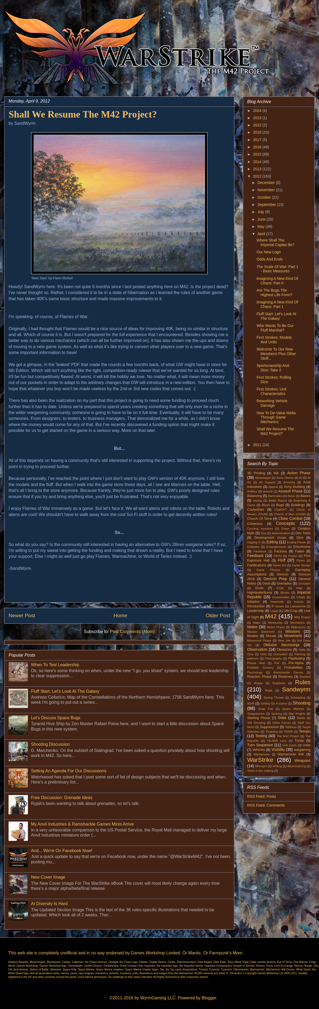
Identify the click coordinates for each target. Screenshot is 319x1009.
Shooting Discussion (50, 744)
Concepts (285, 523)
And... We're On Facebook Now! (61, 850)
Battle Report (278, 500)
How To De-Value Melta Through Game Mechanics (276, 417)
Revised (305, 676)
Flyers (300, 560)
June (261, 219)
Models (252, 636)
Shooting (301, 703)
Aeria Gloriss (285, 477)
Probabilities (293, 667)
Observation (257, 649)
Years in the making (260, 770)
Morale (271, 636)
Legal (274, 610)
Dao (263, 533)
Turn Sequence (260, 745)
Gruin (259, 588)
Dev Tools (303, 533)
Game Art (279, 565)
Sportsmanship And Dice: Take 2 (273, 367)
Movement (293, 636)
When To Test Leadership (55, 664)
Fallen (299, 551)
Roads (258, 683)
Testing (261, 736)
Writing (277, 766)
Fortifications (256, 565)
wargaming (302, 750)
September (267, 204)
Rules (302, 682)
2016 (257, 147)
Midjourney (298, 627)
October (264, 197)
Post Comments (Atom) (132, 631)
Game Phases (268, 569)
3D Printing (256, 473)
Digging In (254, 542)
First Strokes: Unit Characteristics (271, 391)
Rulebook (279, 683)
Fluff (281, 560)
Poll (276, 663)
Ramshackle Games (288, 672)
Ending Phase (296, 542)
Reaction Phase (259, 677)
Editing (272, 542)
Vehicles (259, 750)
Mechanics (297, 622)
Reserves (286, 677)
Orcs (250, 654)
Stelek (301, 718)
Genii (266, 583)
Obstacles (284, 650)
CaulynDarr (255, 509)
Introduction (256, 606)
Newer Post (22, 615)
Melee (252, 627)
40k (276, 473)
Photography (273, 658)
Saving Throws (274, 697)
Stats (282, 718)
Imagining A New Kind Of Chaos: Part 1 (277, 304)
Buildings (298, 505)
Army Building (294, 487)
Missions (292, 631)
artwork (268, 491)
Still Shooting (256, 722)
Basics (305, 496)
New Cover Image (48, 877)
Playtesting (296, 658)
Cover (285, 528)
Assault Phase (290, 491)
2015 (257, 154)
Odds (302, 649)
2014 (257, 162)
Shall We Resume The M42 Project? (275, 431)
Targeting (271, 731)
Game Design (301, 565)
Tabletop (290, 727)
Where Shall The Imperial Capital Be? (275, 242)
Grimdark (304, 583)
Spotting (276, 713)
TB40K (288, 731)
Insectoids (277, 601)
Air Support (267, 482)
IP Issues (278, 606)
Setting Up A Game (274, 703)
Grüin (280, 588)
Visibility (278, 749)
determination (281, 533)
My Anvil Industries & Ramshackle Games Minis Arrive (82, 824)
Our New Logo (269, 252)
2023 (257, 118)
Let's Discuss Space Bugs (55, 718)
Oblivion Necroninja (281, 645)
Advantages (263, 477)
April (261, 234)
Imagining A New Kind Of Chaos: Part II (277, 280)
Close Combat (290, 518)
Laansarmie (298, 606)
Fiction (292, 556)
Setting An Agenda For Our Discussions (68, 771)
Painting (299, 654)
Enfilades (253, 546)
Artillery (252, 491)
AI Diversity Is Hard (49, 903)
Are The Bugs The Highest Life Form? (274, 292)
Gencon (282, 574)
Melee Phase (276, 627)
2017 (257, 140)
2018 (257, 132)
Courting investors (260, 528)
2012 (257, 176)
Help (299, 588)
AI (300, 477)
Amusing (289, 482)
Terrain (304, 731)
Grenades (284, 583)
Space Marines (293, 708)
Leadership (255, 611)
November (266, 190)
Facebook (259, 551)
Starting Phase (258, 718)
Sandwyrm (296, 689)
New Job (284, 640)
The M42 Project (288, 736)
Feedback (255, 556)
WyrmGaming (296, 766)
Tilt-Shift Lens (277, 740)
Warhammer (261, 754)
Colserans (254, 524)
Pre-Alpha (295, 663)
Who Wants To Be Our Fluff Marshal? (275, 327)
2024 (257, 110)
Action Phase (298, 473)
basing (257, 500)
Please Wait (256, 663)
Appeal (273, 486)
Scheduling (298, 697)
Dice (299, 538)
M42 (271, 616)
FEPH (278, 556)
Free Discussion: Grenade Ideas (61, 797)
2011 (257, 445)
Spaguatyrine (256, 713)
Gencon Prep (275, 579)
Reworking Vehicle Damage (272, 403)
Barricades (275, 496)
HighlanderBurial (259, 592)
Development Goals (270, 538)
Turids (299, 741)
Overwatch (280, 654)
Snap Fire (265, 708)
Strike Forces (281, 722)
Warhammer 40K (290, 754)
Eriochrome (301, 547)
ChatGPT (281, 509)
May (261, 226)
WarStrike (260, 759)
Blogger (209, 998)
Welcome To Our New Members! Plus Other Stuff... (276, 353)
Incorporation (281, 597)
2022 (257, 125)
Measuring (275, 622)
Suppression (269, 727)
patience (252, 658)
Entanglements (276, 546)
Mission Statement (261, 631)
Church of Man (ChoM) (290, 514)
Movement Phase (259, 640)
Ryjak (268, 690)
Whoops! (261, 766)
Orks (263, 654)
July (261, 212)
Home (120, 615)
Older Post (218, 615)
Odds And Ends (270, 259)
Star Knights (296, 713)
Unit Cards (289, 745)
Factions (280, 551)
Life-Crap (291, 611)
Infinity (300, 597)
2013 (257, 169)
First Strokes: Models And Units (274, 339)
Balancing (254, 496)
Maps (256, 622)
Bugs (280, 505)
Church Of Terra (259, 519)
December (266, 182)
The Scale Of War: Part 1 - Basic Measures (277, 269)
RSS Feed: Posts (261, 796)
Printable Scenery (260, 667)
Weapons (302, 760)
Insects (298, 601)
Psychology (254, 672)
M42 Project (302, 617)
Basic (291, 496)
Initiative (253, 602)
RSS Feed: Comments (266, 805)
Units (306, 745)
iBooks (285, 592)
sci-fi (250, 703)
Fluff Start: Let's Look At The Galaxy (65, 691)
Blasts (266, 505)
